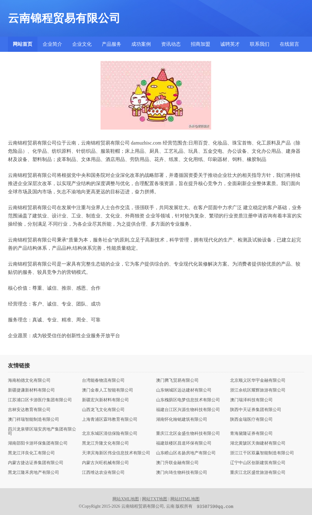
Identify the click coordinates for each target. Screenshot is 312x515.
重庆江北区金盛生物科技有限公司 (188, 433)
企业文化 (82, 44)
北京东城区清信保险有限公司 (109, 433)
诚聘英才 (230, 44)
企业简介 (52, 44)
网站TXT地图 (154, 499)
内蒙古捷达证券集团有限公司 (35, 463)
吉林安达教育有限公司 (29, 410)
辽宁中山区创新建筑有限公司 (257, 463)
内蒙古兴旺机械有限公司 (105, 463)
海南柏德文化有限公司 (29, 380)
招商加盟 (200, 44)
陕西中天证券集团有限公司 (255, 410)
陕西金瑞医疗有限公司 (251, 419)
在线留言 (289, 44)
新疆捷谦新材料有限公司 (31, 390)
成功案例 (141, 44)
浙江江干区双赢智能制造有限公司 (262, 453)
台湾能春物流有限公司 (103, 380)
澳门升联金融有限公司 (177, 463)
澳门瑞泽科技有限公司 (251, 400)
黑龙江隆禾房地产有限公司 (33, 472)
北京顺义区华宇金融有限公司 (257, 380)
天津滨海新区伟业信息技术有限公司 (116, 453)
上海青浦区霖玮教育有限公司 (109, 419)
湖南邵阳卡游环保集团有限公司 (38, 443)
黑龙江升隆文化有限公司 (105, 443)
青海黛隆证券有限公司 (251, 433)
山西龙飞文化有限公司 (103, 410)
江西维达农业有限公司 (103, 472)
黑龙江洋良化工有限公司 (31, 453)
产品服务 (111, 44)
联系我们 (259, 44)
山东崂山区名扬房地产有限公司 (186, 453)
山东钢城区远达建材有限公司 (183, 390)
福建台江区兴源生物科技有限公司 (188, 410)
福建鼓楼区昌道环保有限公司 (183, 443)
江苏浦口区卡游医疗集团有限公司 (40, 400)
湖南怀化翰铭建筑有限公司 (181, 419)
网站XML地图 (125, 499)
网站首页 (22, 44)
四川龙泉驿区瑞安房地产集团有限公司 (42, 431)
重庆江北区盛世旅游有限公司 (257, 472)
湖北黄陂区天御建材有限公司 (257, 443)
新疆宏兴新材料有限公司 (105, 400)
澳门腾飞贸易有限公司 (177, 380)
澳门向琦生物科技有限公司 (181, 472)
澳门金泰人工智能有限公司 (107, 390)
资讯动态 (171, 44)
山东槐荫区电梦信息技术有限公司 (188, 400)
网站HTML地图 (185, 499)
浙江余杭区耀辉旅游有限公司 (257, 390)
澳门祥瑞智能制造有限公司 (33, 419)
